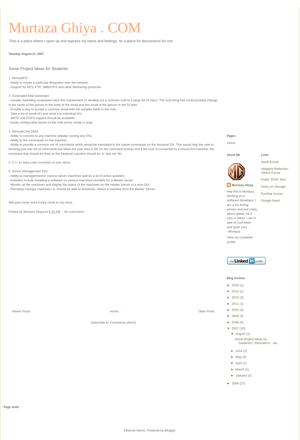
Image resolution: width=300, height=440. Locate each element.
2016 (236, 285)
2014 (236, 291)
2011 (236, 304)
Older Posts (206, 311)
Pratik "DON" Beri (273, 179)
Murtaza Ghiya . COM (75, 28)
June (239, 351)
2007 (236, 328)
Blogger (170, 430)
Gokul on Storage (273, 186)
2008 (236, 322)
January (242, 375)
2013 (236, 297)
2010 (236, 310)
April (239, 363)
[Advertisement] (113, 261)
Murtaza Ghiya (242, 185)
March (240, 369)
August (241, 334)
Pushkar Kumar (272, 193)
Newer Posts (21, 311)
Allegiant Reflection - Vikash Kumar (275, 170)
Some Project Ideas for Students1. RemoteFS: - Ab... (257, 341)
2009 (236, 316)
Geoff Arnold (270, 162)
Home (114, 311)
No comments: (74, 212)
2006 (236, 383)
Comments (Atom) (123, 322)
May (239, 357)
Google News (270, 200)
